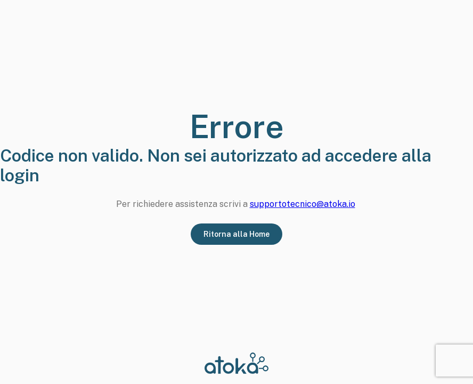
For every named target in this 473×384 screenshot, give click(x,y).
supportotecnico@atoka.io (302, 204)
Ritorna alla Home (236, 234)
